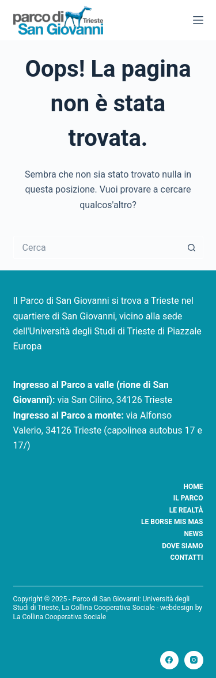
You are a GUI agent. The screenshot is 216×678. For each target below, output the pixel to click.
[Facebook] (169, 660)
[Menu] (198, 20)
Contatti (186, 557)
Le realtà (186, 510)
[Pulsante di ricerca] (191, 247)
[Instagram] (193, 660)
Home (193, 487)
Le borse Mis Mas (172, 522)
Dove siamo (182, 546)
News (193, 534)
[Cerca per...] (96, 247)
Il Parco (188, 498)
